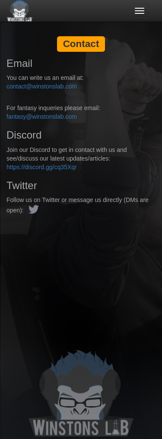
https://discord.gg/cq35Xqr (41, 167)
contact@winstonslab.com (41, 86)
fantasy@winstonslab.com (41, 116)
